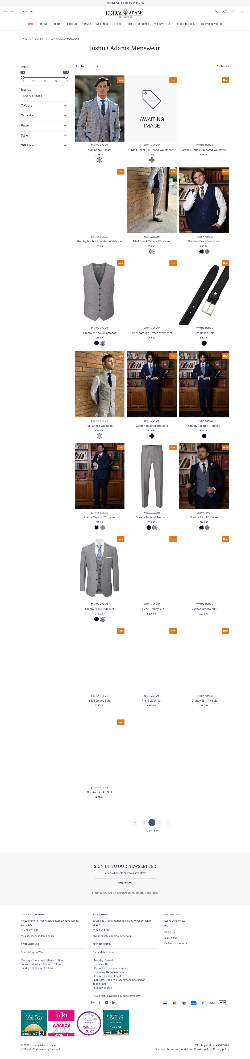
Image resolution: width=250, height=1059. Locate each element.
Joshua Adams (31, 95)
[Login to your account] (216, 11)
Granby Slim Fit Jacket (204, 517)
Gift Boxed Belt (204, 333)
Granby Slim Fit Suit (204, 700)
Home (24, 39)
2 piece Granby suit (152, 609)
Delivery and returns (176, 943)
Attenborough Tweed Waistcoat (152, 333)
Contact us (26, 11)
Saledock (55, 1049)
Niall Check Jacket (99, 150)
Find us (168, 926)
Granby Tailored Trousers (152, 425)
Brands (86, 24)
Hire (130, 24)
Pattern (26, 125)
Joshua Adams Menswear (65, 39)
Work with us (162, 24)
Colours (26, 105)
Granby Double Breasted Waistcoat (204, 150)
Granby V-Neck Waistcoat (204, 241)
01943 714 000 (101, 930)
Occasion (28, 115)
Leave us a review (174, 920)
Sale (31, 24)
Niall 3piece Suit (151, 700)
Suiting (43, 24)
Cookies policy (202, 1049)
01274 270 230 (29, 930)
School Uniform (185, 24)
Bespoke (118, 24)
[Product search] (224, 11)
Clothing (71, 24)
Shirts (56, 24)
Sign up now (125, 883)
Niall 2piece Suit (99, 700)
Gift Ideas (28, 145)
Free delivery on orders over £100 (125, 2)
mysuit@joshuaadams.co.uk (37, 936)
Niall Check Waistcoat (99, 425)
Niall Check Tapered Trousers (152, 241)
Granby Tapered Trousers (100, 517)
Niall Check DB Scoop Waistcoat (152, 150)
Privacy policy (221, 1049)
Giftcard (143, 24)
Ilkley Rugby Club (211, 24)
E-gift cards (171, 938)
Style (24, 135)
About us (8, 11)
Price (24, 67)
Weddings (102, 24)
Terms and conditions (179, 1049)
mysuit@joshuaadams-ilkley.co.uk (112, 936)
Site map (160, 1049)
